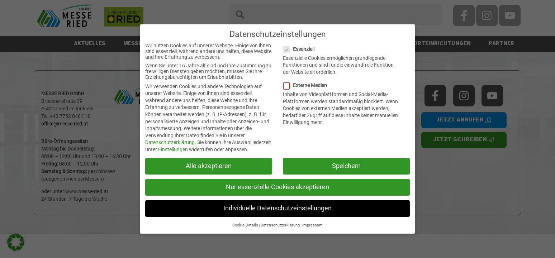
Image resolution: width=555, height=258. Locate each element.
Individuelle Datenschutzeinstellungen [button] (277, 208)
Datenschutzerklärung (170, 142)
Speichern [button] (346, 165)
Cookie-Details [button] (245, 225)
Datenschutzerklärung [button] (280, 225)
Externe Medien (308, 85)
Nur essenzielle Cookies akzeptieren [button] (277, 187)
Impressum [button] (312, 225)
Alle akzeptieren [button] (209, 165)
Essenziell (302, 49)
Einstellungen (173, 149)
